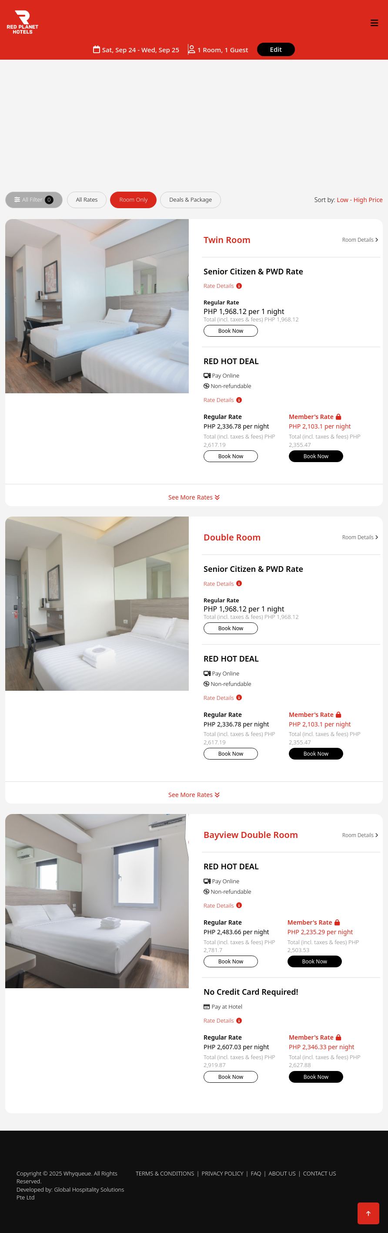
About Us (282, 1173)
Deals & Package (190, 199)
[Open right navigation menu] (374, 23)
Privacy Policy (222, 1173)
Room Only (133, 199)
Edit (276, 49)
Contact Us (319, 1173)
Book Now (230, 330)
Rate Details (223, 286)
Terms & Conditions (165, 1173)
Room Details (360, 239)
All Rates (87, 199)
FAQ (256, 1173)
